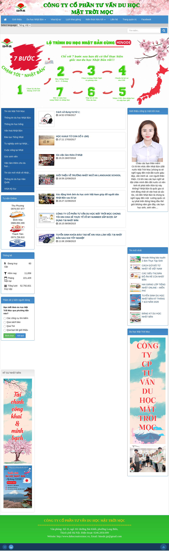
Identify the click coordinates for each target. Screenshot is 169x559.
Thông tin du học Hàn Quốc (14, 181)
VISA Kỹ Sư (10, 188)
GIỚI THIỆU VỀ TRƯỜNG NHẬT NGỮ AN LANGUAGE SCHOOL (88, 175)
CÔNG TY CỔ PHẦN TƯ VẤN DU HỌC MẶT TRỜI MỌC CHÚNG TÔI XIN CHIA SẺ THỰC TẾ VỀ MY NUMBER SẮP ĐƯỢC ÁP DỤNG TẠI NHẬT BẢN (88, 217)
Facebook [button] (146, 19)
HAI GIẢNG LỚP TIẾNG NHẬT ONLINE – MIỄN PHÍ (153, 287)
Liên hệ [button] (114, 19)
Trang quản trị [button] (130, 19)
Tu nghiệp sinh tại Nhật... (16, 143)
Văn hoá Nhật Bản (13, 130)
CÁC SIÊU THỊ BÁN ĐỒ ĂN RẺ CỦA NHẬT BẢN (153, 276)
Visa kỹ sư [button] (56, 19)
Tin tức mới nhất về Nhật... (17, 172)
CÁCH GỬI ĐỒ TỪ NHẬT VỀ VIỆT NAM (152, 267)
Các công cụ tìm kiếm (15, 318)
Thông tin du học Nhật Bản (17, 117)
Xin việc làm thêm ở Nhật (69, 155)
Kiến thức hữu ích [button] (96, 20)
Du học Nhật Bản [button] (36, 20)
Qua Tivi (9, 326)
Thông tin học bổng (13, 124)
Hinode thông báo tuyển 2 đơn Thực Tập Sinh (153, 259)
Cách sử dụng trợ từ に (68, 112)
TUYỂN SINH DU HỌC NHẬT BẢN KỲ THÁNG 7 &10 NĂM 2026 (153, 298)
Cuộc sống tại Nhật (13, 150)
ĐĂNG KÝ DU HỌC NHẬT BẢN (151, 315)
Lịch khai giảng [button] (73, 19)
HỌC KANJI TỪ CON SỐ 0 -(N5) (72, 136)
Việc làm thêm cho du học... (15, 164)
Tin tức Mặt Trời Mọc (14, 111)
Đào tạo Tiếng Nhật (13, 137)
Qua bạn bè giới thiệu (15, 330)
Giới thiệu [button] (17, 19)
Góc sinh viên (11, 156)
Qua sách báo (11, 322)
